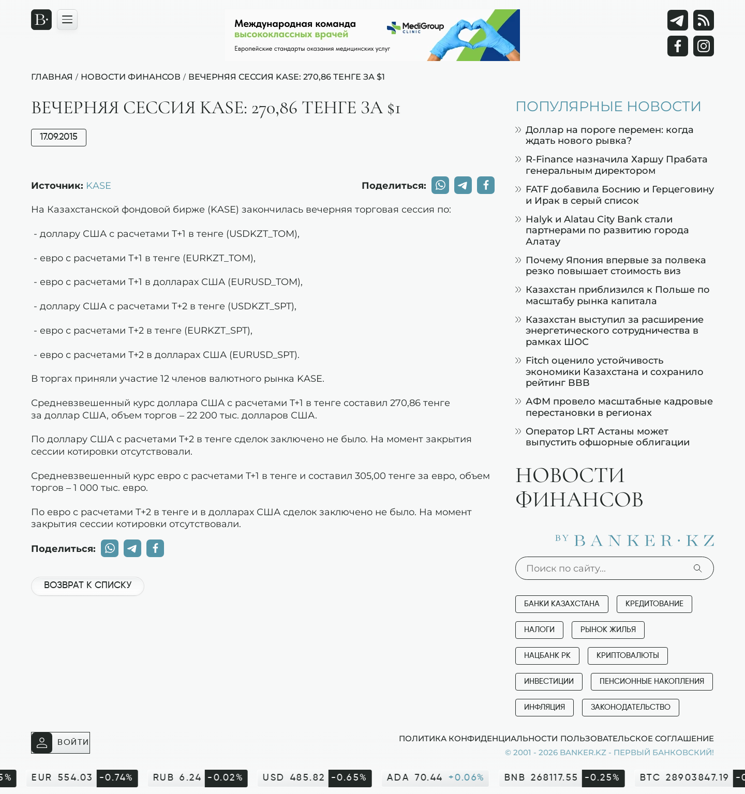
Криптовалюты (628, 656)
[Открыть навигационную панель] (67, 19)
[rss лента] (703, 20)
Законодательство (631, 707)
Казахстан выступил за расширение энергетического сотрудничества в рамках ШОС (609, 330)
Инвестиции (549, 681)
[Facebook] (677, 46)
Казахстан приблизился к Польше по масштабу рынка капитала (612, 295)
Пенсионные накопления (652, 681)
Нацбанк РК (547, 656)
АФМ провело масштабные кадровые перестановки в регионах (614, 407)
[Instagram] (703, 46)
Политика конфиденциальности (478, 738)
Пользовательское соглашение (637, 738)
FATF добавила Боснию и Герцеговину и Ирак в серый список (614, 195)
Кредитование (654, 604)
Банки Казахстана (562, 604)
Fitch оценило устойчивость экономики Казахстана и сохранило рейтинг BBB (609, 371)
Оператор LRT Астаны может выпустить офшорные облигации (602, 437)
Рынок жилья (608, 630)
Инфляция (544, 707)
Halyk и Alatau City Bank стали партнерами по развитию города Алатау (602, 230)
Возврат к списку (87, 585)
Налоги (539, 630)
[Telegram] (677, 20)
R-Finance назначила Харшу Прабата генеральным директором (611, 165)
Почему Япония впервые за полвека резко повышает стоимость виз (610, 265)
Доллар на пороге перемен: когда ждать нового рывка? (604, 135)
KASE (98, 185)
